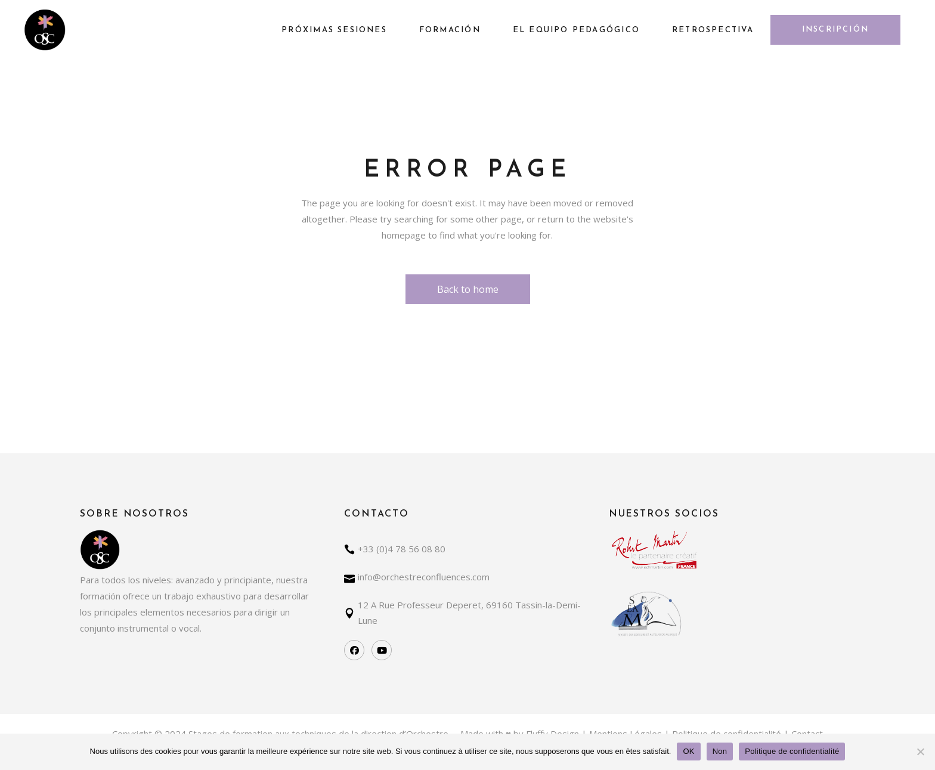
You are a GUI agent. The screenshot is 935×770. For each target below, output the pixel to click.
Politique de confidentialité (792, 751)
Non (720, 751)
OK (688, 751)
